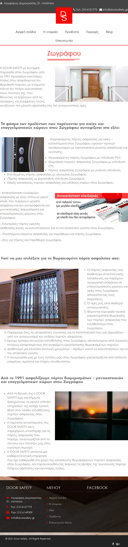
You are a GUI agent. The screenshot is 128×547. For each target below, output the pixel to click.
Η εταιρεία (50, 32)
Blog (109, 32)
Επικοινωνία (64, 40)
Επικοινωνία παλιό (60, 522)
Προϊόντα (72, 32)
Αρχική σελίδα (26, 32)
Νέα (51, 510)
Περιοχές (92, 32)
